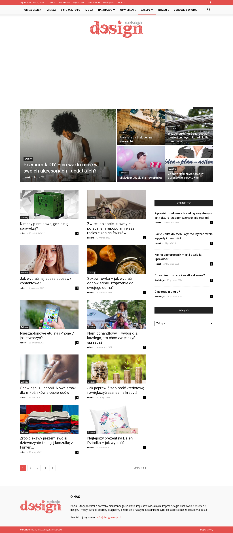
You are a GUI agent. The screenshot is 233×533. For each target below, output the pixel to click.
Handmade (106, 9)
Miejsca (51, 9)
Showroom (64, 2)
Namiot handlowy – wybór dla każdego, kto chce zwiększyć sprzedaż (112, 338)
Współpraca (109, 2)
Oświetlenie (128, 9)
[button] (208, 10)
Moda (89, 9)
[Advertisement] (116, 70)
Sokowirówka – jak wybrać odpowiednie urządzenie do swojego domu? (110, 283)
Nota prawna (94, 2)
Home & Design (31, 9)
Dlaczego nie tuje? (167, 291)
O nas (53, 2)
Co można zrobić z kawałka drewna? (179, 275)
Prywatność (78, 2)
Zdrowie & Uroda (185, 9)
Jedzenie (163, 9)
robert (27, 177)
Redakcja (159, 280)
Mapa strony (206, 529)
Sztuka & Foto (70, 9)
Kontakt (121, 2)
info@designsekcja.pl (109, 517)
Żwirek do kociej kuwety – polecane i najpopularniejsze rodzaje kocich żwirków (111, 228)
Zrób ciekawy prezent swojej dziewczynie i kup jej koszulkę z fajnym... (46, 442)
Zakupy (147, 9)
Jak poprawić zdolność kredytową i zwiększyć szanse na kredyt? (115, 390)
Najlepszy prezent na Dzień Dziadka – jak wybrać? (110, 440)
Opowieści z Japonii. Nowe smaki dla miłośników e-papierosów (48, 390)
